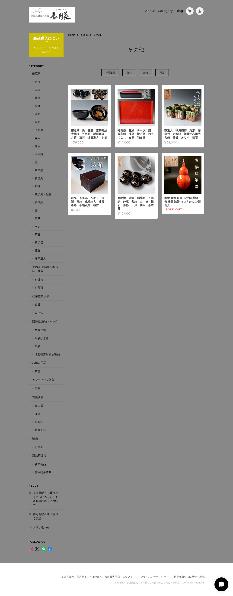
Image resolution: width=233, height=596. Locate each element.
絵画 (35, 438)
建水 (37, 146)
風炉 (37, 122)
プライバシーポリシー (153, 576)
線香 (37, 304)
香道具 (39, 202)
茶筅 (37, 371)
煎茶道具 (40, 258)
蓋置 (37, 250)
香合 (37, 97)
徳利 (129, 72)
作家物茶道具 (43, 472)
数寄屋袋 (40, 330)
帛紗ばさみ (42, 338)
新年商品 (40, 464)
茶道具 (84, 35)
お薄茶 (39, 287)
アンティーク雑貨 (43, 379)
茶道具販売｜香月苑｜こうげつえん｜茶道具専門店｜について (45, 499)
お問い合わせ (41, 527)
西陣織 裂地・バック (45, 321)
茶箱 (145, 72)
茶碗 (37, 234)
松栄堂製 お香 (41, 296)
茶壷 (162, 72)
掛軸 (37, 105)
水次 (37, 226)
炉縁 (37, 186)
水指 (37, 81)
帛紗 (37, 346)
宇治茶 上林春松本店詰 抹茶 (45, 269)
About (150, 11)
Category (165, 11)
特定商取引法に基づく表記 (45, 516)
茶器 (37, 89)
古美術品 (37, 397)
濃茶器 (39, 154)
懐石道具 (110, 72)
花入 (37, 138)
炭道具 (39, 178)
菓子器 (39, 242)
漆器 (37, 413)
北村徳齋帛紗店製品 (47, 354)
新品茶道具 (39, 455)
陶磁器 (39, 405)
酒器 (37, 388)
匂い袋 (39, 312)
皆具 (37, 218)
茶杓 (37, 113)
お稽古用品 (39, 362)
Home (72, 35)
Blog (179, 11)
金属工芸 (40, 429)
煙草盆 (39, 170)
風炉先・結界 (43, 194)
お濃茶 (39, 279)
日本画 (39, 421)
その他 (39, 129)
